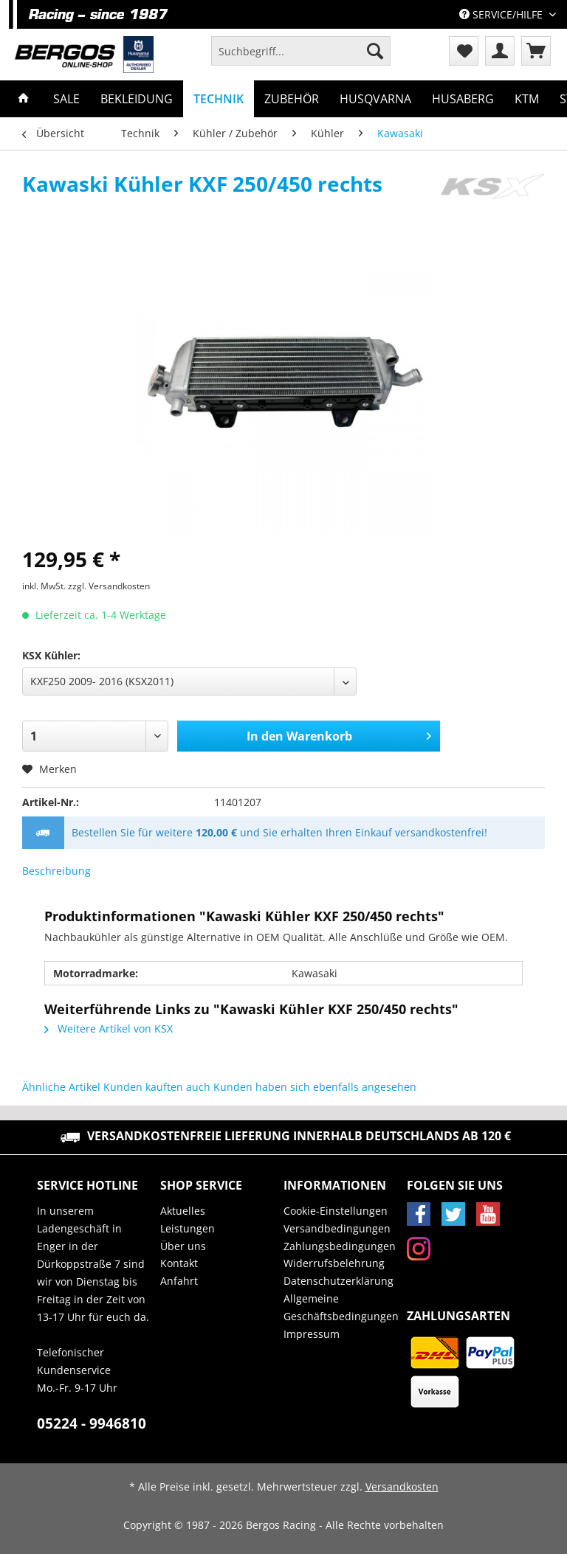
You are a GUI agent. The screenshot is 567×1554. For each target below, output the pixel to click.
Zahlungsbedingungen (340, 1246)
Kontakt (179, 1263)
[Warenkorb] (536, 51)
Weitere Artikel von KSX (108, 1028)
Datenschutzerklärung (339, 1281)
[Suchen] (375, 51)
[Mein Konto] (500, 51)
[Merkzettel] (463, 51)
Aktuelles (182, 1211)
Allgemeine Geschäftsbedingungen (341, 1307)
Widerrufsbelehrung (334, 1263)
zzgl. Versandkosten (109, 586)
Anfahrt (179, 1281)
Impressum (312, 1334)
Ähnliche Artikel (61, 1087)
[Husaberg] (463, 98)
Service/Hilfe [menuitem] (502, 14)
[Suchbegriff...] (301, 51)
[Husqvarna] (375, 98)
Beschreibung (56, 871)
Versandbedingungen (337, 1228)
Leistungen (187, 1228)
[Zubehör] (291, 98)
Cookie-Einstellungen (336, 1211)
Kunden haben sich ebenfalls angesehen (314, 1087)
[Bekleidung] (136, 98)
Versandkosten (402, 1487)
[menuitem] (301, 58)
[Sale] (66, 98)
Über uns (183, 1246)
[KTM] (526, 98)
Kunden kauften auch (156, 1087)
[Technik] (218, 98)
